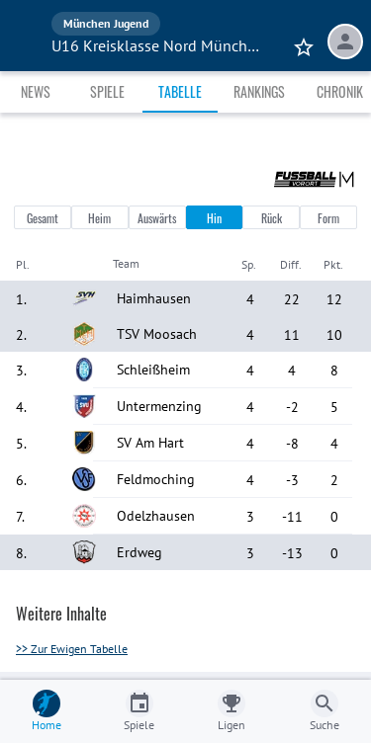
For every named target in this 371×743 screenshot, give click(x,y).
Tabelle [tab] (180, 91)
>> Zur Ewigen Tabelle (72, 648)
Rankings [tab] (259, 91)
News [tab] (35, 91)
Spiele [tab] (107, 91)
